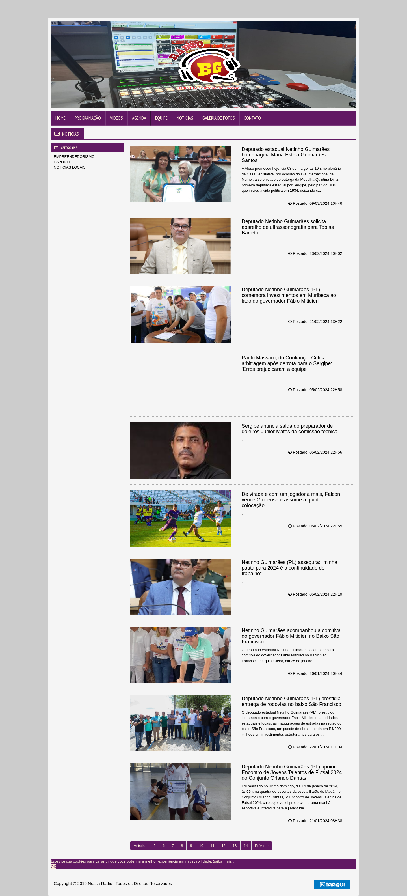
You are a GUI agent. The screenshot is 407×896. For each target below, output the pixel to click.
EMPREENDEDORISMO (74, 156)
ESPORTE (62, 162)
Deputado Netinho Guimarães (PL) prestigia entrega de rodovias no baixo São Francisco (291, 701)
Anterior (140, 845)
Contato (252, 118)
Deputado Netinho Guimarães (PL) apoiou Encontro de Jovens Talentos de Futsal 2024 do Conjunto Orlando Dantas (292, 772)
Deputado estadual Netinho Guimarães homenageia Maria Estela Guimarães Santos (286, 155)
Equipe (161, 118)
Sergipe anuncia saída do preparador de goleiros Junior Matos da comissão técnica (289, 428)
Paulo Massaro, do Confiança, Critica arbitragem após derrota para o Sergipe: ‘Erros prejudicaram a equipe (287, 363)
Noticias (185, 118)
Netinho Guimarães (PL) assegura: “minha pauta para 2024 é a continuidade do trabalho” (289, 567)
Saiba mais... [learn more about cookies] (223, 861)
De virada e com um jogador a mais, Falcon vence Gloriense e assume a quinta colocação (291, 499)
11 (212, 845)
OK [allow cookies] (53, 866)
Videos (116, 118)
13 (235, 845)
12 (224, 845)
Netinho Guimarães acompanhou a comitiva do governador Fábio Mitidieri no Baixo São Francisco (291, 636)
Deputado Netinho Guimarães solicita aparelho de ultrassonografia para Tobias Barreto (288, 227)
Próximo (262, 845)
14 (246, 845)
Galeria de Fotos (218, 118)
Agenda (139, 118)
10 (201, 845)
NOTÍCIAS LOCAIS (70, 167)
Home (60, 118)
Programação (88, 118)
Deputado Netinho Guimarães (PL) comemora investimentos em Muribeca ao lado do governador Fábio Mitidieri (289, 295)
